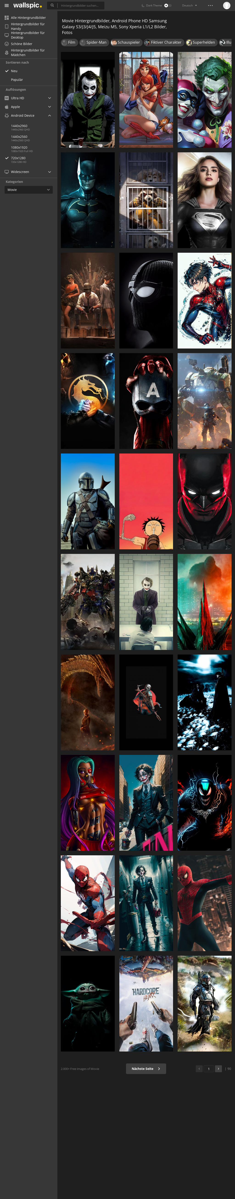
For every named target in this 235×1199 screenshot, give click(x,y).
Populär (17, 79)
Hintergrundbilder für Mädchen (25, 52)
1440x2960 (19, 126)
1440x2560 (19, 136)
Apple (12, 107)
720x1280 (34, 158)
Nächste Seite (146, 1068)
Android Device (19, 115)
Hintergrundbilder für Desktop (25, 35)
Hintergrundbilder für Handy (25, 26)
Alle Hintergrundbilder (25, 17)
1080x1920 (19, 147)
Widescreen (17, 172)
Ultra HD (14, 98)
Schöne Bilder (18, 44)
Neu (14, 71)
